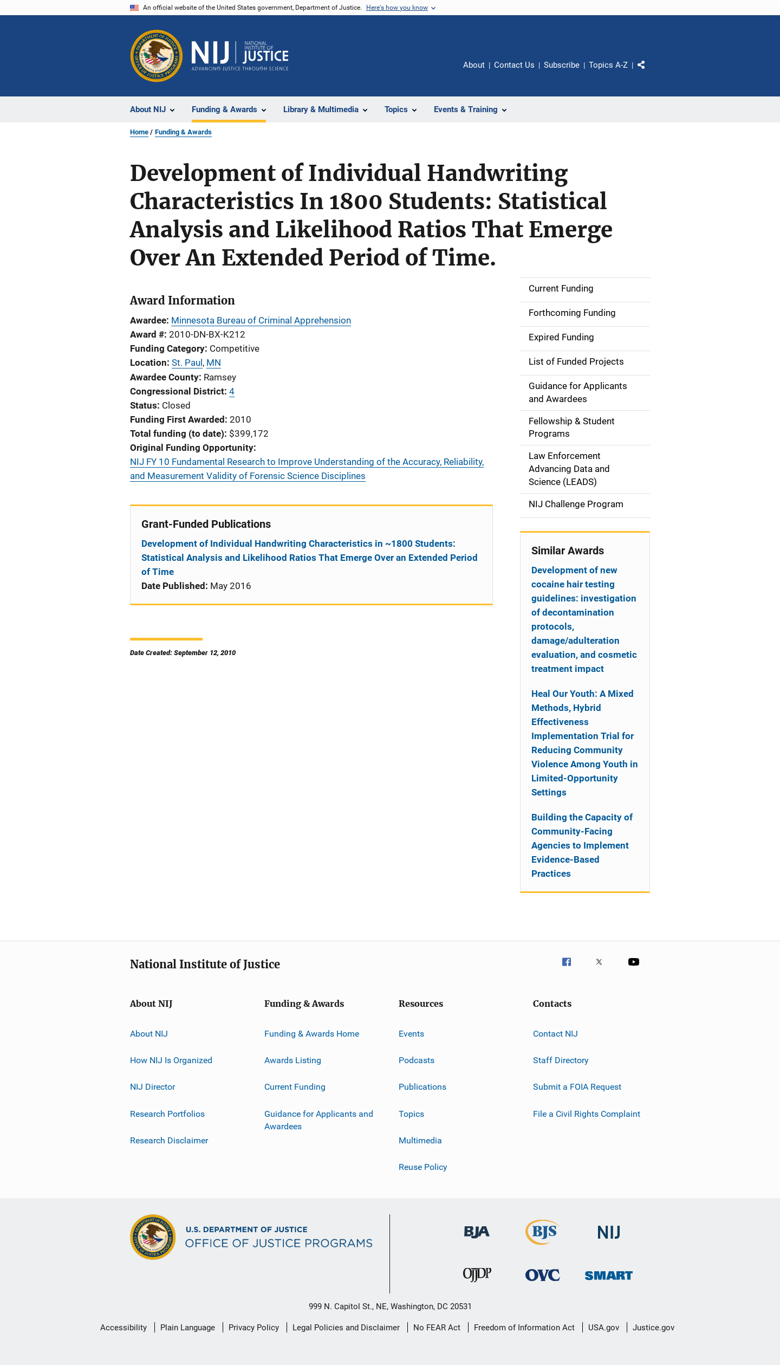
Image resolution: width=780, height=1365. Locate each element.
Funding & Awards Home (311, 1033)
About (474, 65)
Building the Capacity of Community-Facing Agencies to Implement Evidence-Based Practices (582, 845)
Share (650, 72)
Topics (411, 1113)
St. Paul (187, 362)
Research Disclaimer (169, 1140)
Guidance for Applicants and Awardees (318, 1119)
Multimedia (420, 1140)
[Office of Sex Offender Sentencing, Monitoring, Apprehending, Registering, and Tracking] (609, 1282)
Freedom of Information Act (524, 1327)
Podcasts (416, 1060)
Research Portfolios (167, 1113)
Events (411, 1033)
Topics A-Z (608, 65)
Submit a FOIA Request (577, 1087)
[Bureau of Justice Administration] (477, 1240)
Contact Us (514, 65)
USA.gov (603, 1327)
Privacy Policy (254, 1327)
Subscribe (562, 65)
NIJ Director (152, 1087)
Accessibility (123, 1327)
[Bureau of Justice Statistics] (543, 1247)
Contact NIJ (555, 1033)
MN (213, 362)
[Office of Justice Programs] (156, 55)
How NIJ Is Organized (171, 1060)
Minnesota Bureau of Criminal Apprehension (261, 320)
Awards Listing (292, 1060)
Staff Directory (561, 1060)
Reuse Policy (423, 1167)
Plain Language (187, 1327)
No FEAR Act (436, 1327)
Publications (422, 1087)
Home (139, 132)
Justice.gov (653, 1327)
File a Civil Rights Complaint (586, 1113)
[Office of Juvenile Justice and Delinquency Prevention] (477, 1284)
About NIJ (149, 1033)
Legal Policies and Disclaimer (346, 1327)
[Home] (240, 55)
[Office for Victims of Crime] (542, 1283)
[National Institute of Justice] (609, 1240)
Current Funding (295, 1087)
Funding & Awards (183, 132)
